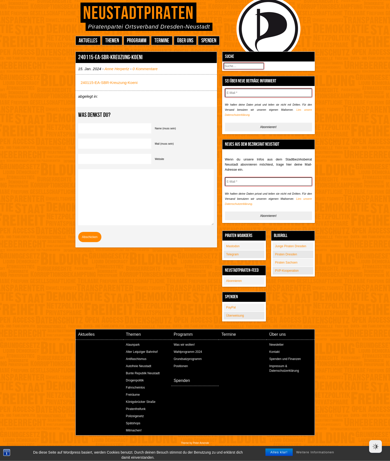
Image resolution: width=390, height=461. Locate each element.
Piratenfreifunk (135, 409)
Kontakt (274, 352)
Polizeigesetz (135, 416)
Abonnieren (234, 281)
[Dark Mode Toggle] (375, 446)
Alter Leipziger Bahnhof (142, 352)
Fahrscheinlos (135, 387)
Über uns (185, 40)
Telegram (232, 254)
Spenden (208, 40)
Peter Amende (201, 443)
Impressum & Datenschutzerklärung (284, 368)
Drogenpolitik (135, 380)
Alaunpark (133, 344)
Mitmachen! (134, 430)
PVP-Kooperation (287, 270)
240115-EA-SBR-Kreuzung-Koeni (109, 82)
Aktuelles (88, 40)
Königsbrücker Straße (140, 402)
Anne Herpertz (116, 69)
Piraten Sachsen (286, 262)
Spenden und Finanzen (285, 359)
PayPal (231, 307)
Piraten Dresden (286, 254)
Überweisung (235, 315)
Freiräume (133, 394)
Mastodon (233, 246)
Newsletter (276, 344)
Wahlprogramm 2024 (188, 352)
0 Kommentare (144, 69)
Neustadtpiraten (138, 13)
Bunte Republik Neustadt (143, 373)
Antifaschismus (136, 359)
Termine (161, 40)
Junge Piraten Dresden (290, 246)
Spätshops (133, 423)
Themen (112, 40)
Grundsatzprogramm (188, 359)
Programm (136, 40)
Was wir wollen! (184, 344)
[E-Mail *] (268, 93)
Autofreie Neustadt (138, 366)
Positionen (181, 366)
